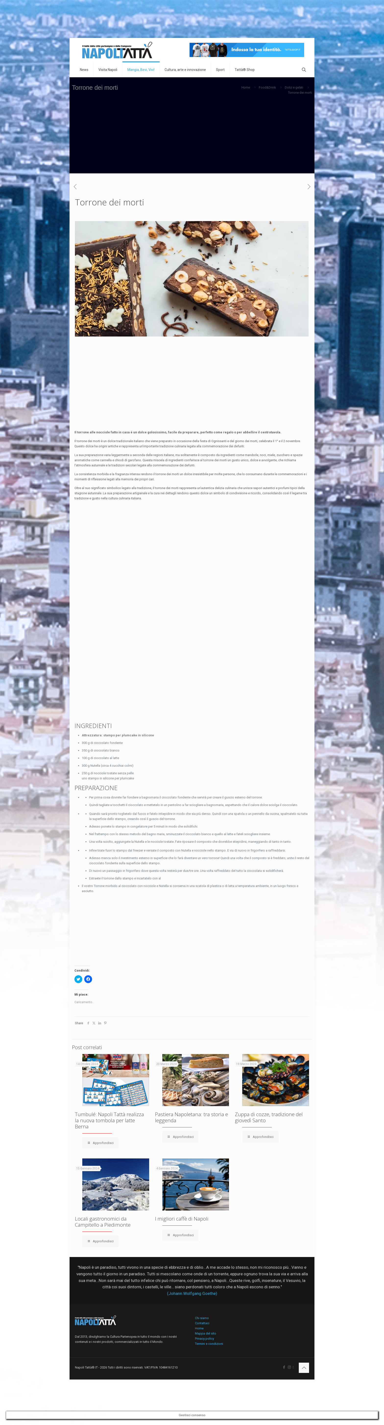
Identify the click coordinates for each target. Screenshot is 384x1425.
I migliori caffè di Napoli (181, 1218)
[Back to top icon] (304, 1368)
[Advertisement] (192, 139)
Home (245, 87)
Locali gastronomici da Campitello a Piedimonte (103, 1221)
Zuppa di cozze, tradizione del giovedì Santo (269, 1117)
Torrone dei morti (300, 92)
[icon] (293, 1367)
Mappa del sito (205, 1333)
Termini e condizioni (209, 1344)
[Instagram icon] (289, 1367)
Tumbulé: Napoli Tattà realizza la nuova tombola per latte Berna (109, 1120)
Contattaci (202, 1323)
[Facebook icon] (284, 1367)
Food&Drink (267, 87)
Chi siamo (202, 1318)
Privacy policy (204, 1338)
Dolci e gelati (294, 87)
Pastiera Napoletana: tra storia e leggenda (191, 1117)
